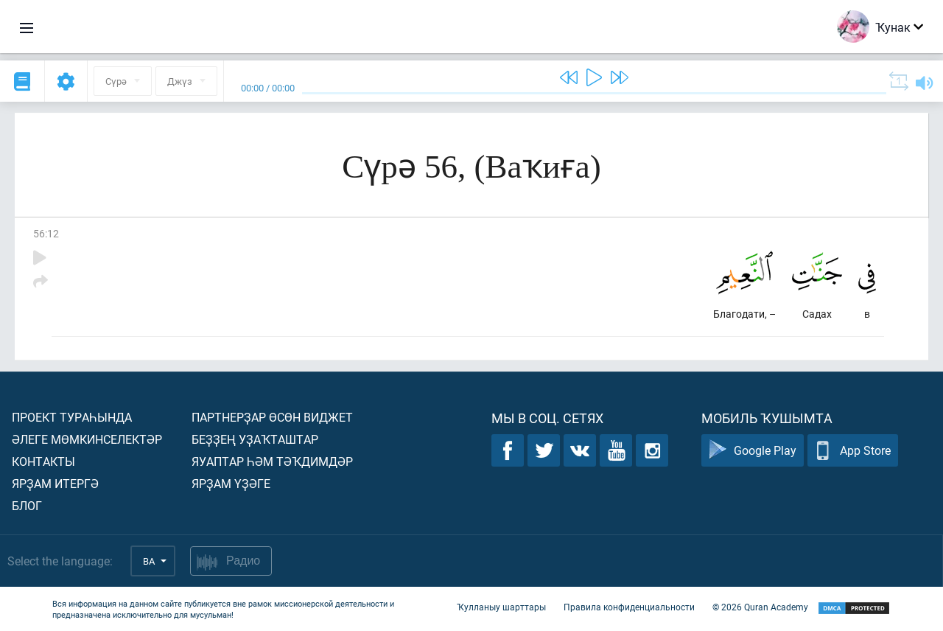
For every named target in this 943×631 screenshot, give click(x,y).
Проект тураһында (72, 417)
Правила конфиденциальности (629, 607)
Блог (27, 505)
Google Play (752, 450)
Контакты (43, 461)
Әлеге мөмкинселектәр (87, 439)
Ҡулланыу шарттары (501, 607)
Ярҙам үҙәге (231, 483)
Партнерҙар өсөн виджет (272, 417)
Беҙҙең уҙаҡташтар (255, 439)
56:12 (46, 233)
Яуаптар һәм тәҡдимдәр (272, 461)
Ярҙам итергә (55, 483)
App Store (853, 450)
